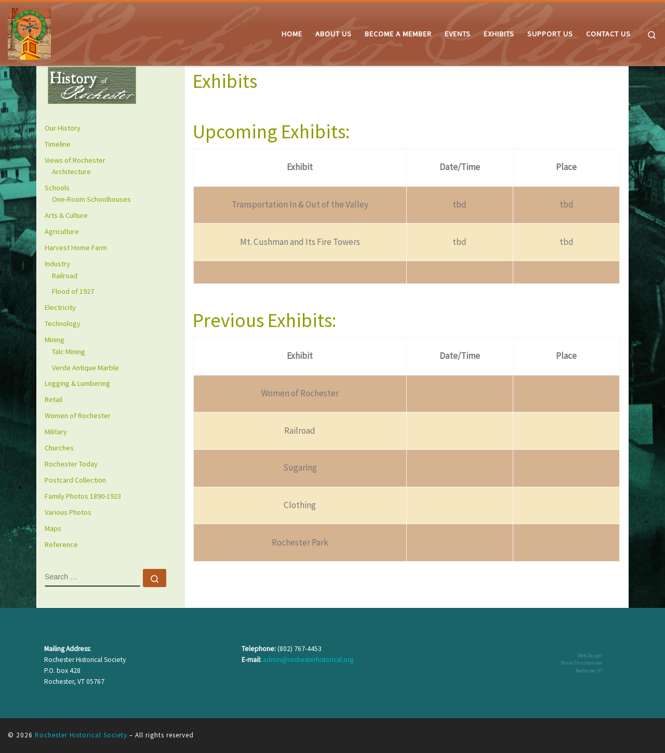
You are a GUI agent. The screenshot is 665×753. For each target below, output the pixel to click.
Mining (54, 339)
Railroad (64, 275)
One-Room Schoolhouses (91, 199)
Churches (59, 447)
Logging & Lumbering (77, 383)
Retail (53, 399)
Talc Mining (68, 351)
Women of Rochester (78, 415)
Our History (63, 128)
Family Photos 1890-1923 (83, 496)
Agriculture (62, 231)
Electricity (60, 307)
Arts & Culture (66, 215)
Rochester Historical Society (81, 735)
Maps (53, 528)
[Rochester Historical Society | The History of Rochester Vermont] (29, 32)
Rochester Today (71, 464)
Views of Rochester (75, 160)
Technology (63, 323)
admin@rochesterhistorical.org (308, 659)
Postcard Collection (75, 480)
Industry (57, 263)
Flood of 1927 (73, 291)
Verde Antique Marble (85, 367)
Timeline (58, 144)
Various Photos (68, 512)
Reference (61, 544)
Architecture (71, 171)
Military (56, 431)
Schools (57, 187)
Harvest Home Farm (76, 247)
